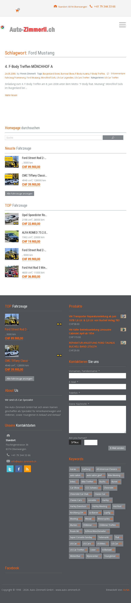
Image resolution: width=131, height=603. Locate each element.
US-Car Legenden (65, 77)
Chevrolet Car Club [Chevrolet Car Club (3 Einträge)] (80, 494)
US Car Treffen (112, 77)
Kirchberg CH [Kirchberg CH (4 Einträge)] (78, 512)
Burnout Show (67, 73)
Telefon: (74, 392)
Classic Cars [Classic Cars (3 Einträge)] (77, 500)
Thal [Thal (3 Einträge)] (118, 537)
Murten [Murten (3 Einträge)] (75, 525)
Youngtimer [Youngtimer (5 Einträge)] (111, 556)
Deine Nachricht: (79, 404)
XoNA (126, 589)
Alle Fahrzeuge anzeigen (19, 193)
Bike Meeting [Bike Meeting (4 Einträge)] (115, 475)
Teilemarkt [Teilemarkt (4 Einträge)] (105, 537)
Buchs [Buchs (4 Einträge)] (103, 481)
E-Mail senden (117, 448)
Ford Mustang (33, 77)
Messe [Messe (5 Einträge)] (89, 518)
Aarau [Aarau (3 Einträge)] (74, 469)
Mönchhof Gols (48, 77)
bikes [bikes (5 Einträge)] (74, 481)
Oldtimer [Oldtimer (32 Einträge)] (89, 525)
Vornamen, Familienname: (84, 371)
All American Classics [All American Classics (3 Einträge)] (108, 469)
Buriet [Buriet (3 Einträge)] (116, 481)
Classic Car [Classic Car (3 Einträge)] (101, 494)
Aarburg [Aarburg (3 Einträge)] (87, 469)
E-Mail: (73, 382)
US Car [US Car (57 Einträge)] (117, 543)
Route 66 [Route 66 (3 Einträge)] (76, 531)
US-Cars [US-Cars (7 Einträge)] (88, 543)
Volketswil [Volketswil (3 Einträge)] (108, 549)
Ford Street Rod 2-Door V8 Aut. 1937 (44, 158)
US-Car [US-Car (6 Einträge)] (75, 543)
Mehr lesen (11, 95)
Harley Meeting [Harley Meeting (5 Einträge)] (101, 506)
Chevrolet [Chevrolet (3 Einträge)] (110, 487)
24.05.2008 (10, 73)
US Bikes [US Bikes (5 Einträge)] (102, 543)
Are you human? (78, 437)
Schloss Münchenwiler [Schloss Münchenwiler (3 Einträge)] (97, 531)
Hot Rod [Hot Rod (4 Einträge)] (118, 506)
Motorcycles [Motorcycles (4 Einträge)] (105, 518)
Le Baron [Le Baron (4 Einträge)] (95, 512)
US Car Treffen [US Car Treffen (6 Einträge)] (78, 549)
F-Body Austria (82, 73)
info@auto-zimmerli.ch (23, 461)
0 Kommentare (118, 73)
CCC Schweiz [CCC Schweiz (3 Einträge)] (92, 487)
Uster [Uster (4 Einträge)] (94, 549)
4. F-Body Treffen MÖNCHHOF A (29, 66)
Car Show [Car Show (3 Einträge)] (76, 487)
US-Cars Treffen (82, 77)
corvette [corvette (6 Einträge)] (93, 500)
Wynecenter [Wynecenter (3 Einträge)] (94, 556)
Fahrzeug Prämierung (15, 77)
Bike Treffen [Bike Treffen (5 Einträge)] (89, 481)
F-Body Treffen (97, 73)
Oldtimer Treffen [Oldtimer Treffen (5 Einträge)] (109, 525)
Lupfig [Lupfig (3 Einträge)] (108, 512)
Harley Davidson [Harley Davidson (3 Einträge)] (79, 506)
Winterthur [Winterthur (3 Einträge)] (76, 556)
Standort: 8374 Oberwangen (72, 6)
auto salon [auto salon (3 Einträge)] (76, 475)
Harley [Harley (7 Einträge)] (107, 500)
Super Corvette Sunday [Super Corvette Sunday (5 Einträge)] (82, 537)
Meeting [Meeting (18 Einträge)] (76, 518)
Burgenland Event (51, 73)
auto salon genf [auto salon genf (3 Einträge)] (96, 475)
